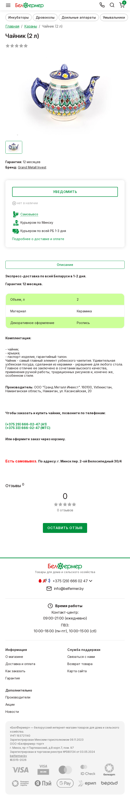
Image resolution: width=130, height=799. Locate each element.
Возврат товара (80, 664)
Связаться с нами (81, 657)
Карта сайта (77, 671)
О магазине (14, 657)
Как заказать (15, 671)
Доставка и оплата (20, 664)
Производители (17, 697)
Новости (12, 712)
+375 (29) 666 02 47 (70, 581)
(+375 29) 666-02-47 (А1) (26, 424)
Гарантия (12, 678)
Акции (10, 704)
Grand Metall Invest (32, 167)
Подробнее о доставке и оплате (38, 239)
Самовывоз (29, 214)
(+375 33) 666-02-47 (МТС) (27, 428)
